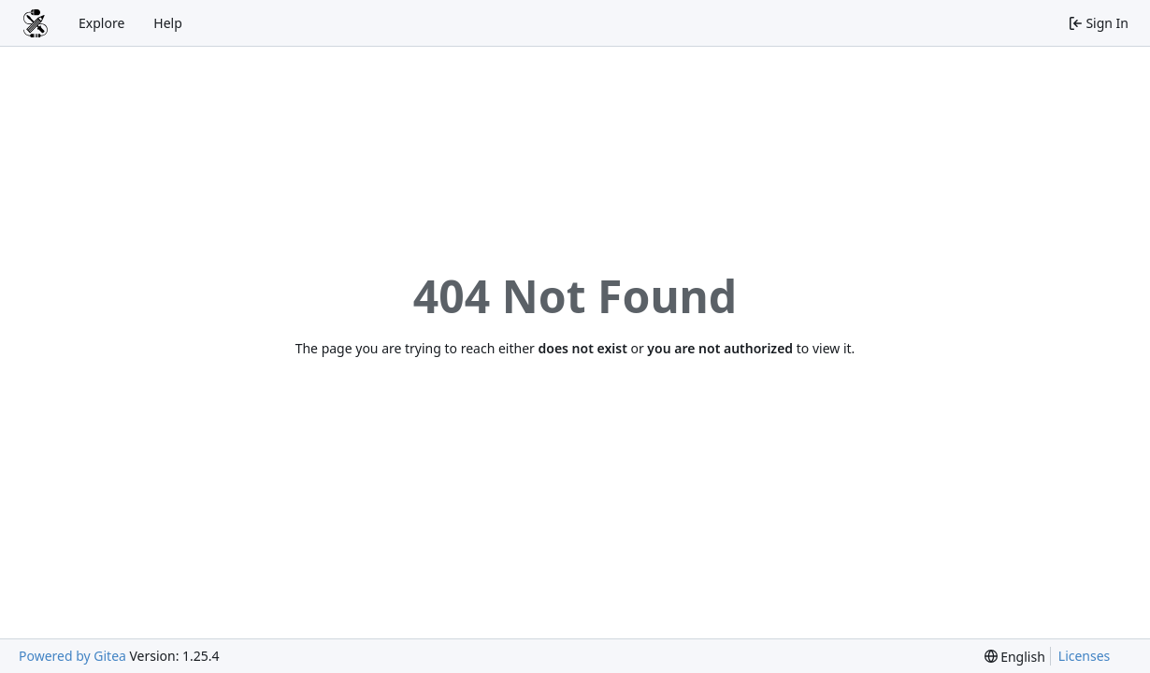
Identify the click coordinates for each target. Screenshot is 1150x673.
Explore (101, 23)
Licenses (1084, 656)
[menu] (1015, 657)
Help (167, 23)
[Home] (35, 23)
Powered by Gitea (72, 656)
